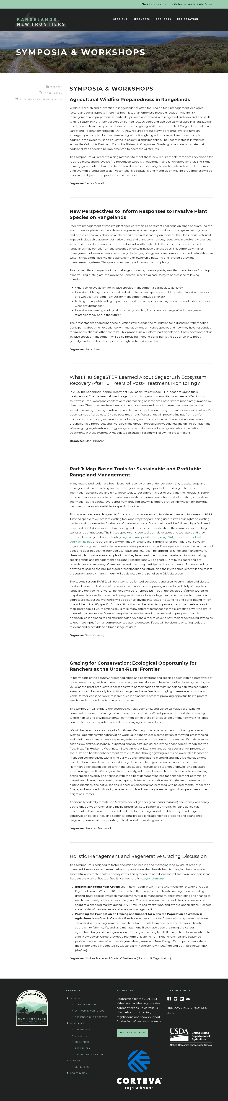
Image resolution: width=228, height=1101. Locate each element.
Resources (141, 19)
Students (81, 1036)
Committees (82, 1042)
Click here (148, 4)
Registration (187, 19)
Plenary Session (85, 1004)
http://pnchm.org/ (152, 878)
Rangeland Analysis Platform (139, 537)
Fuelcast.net (198, 537)
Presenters (82, 1029)
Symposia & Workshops (89, 1011)
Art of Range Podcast (89, 1054)
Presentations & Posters (91, 1017)
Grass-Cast (181, 537)
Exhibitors (82, 1067)
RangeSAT (166, 537)
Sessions (120, 19)
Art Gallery (82, 1048)
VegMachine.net (81, 541)
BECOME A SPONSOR (132, 1032)
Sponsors (163, 19)
